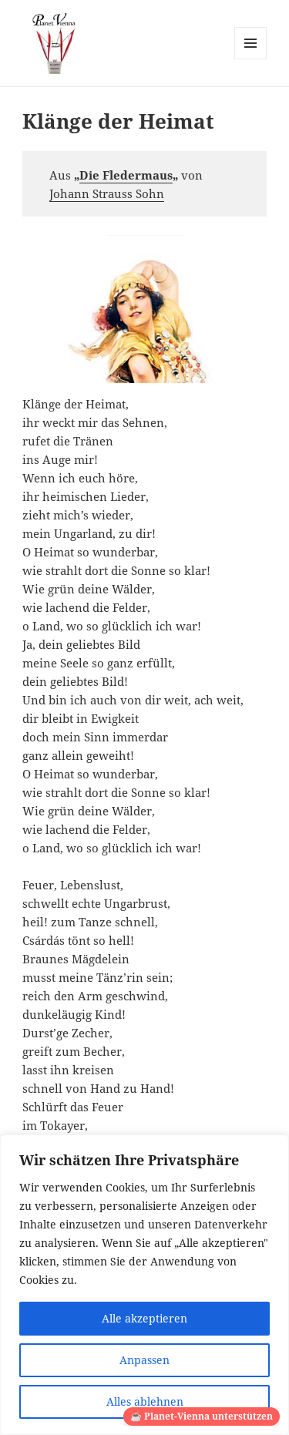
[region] (144, 1284)
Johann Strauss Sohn (106, 193)
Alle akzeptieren (144, 1318)
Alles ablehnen (144, 1401)
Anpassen (144, 1360)
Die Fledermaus (126, 175)
